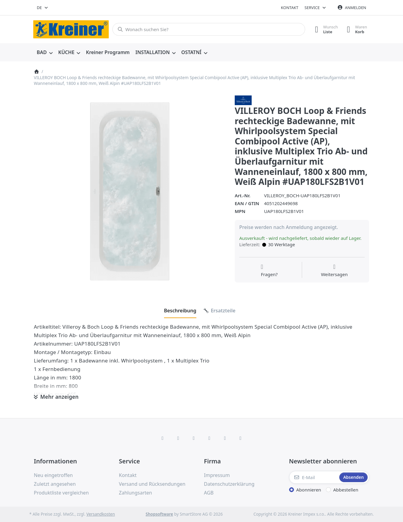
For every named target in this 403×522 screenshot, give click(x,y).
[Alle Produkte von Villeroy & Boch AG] (243, 100)
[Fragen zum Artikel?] (269, 271)
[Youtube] (225, 438)
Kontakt (289, 7)
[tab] (180, 310)
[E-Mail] (313, 477)
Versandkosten (100, 514)
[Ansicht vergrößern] (130, 191)
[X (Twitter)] (178, 438)
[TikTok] (209, 438)
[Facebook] (162, 438)
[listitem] (130, 191)
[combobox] (43, 7)
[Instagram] (193, 438)
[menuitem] (44, 53)
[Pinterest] (240, 438)
